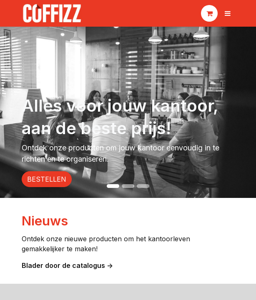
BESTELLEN (46, 179)
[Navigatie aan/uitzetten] (227, 13)
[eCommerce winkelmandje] (209, 13)
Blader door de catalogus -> (68, 265)
